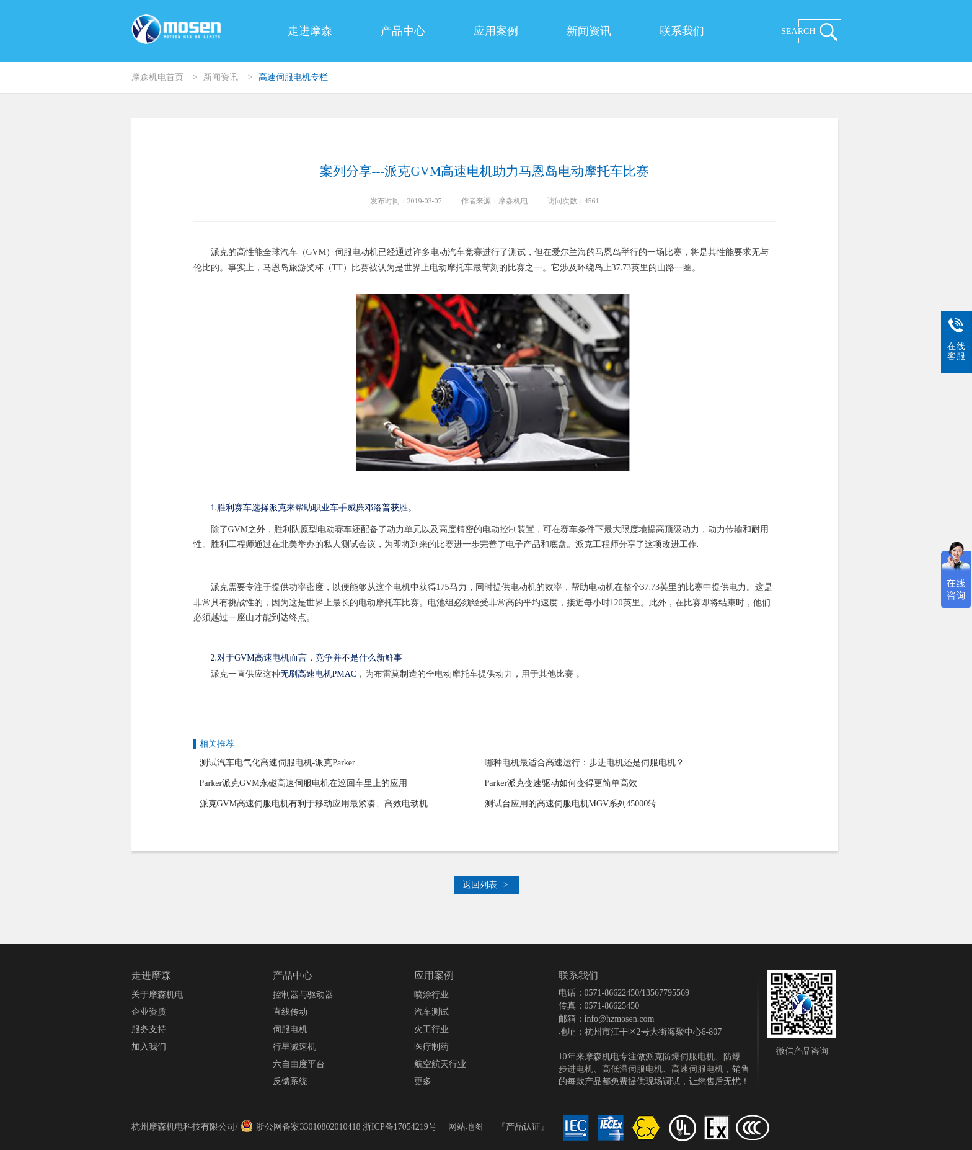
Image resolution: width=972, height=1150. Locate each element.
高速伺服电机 (697, 1069)
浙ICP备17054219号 (400, 1126)
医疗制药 (431, 1046)
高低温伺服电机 (632, 1069)
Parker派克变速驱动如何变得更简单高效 (561, 783)
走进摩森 (310, 31)
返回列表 (485, 884)
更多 (422, 1081)
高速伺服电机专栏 (293, 77)
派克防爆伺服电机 (680, 1056)
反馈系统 (290, 1081)
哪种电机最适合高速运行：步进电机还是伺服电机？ (584, 762)
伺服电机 (290, 1029)
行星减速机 (294, 1046)
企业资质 (148, 1012)
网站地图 (465, 1126)
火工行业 (431, 1029)
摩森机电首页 (157, 77)
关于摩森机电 (157, 994)
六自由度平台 (299, 1064)
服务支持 (148, 1029)
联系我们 (682, 31)
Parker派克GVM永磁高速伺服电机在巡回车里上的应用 (303, 783)
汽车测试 (431, 1012)
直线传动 (290, 1012)
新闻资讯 (589, 31)
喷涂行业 (431, 994)
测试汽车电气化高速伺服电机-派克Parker (277, 762)
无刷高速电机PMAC (318, 674)
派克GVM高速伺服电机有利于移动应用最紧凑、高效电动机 (314, 803)
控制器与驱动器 (303, 994)
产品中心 (403, 31)
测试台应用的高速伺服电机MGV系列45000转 (571, 803)
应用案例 (496, 31)
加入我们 (148, 1046)
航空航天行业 (440, 1064)
